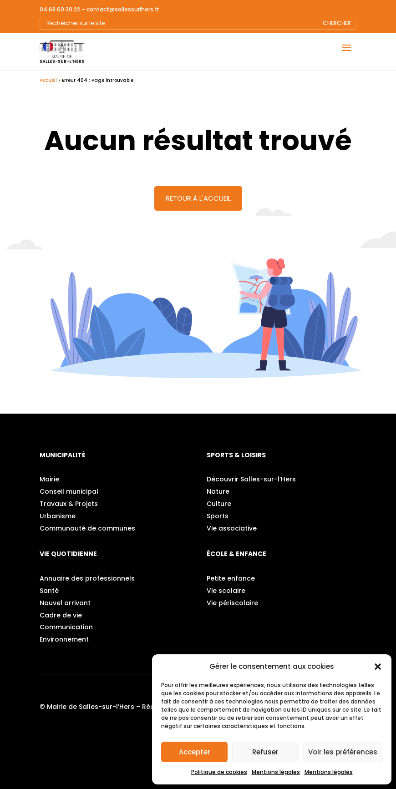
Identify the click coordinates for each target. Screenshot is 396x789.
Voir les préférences (342, 752)
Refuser (265, 752)
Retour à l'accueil (198, 198)
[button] (377, 666)
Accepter (194, 752)
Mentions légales (276, 772)
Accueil (48, 80)
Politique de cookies (219, 772)
